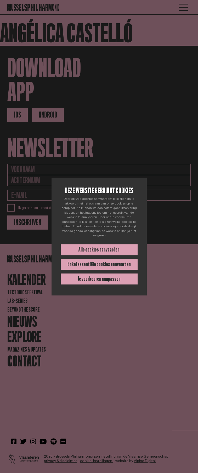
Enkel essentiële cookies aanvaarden (99, 264)
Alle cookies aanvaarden (99, 249)
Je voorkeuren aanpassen (99, 279)
